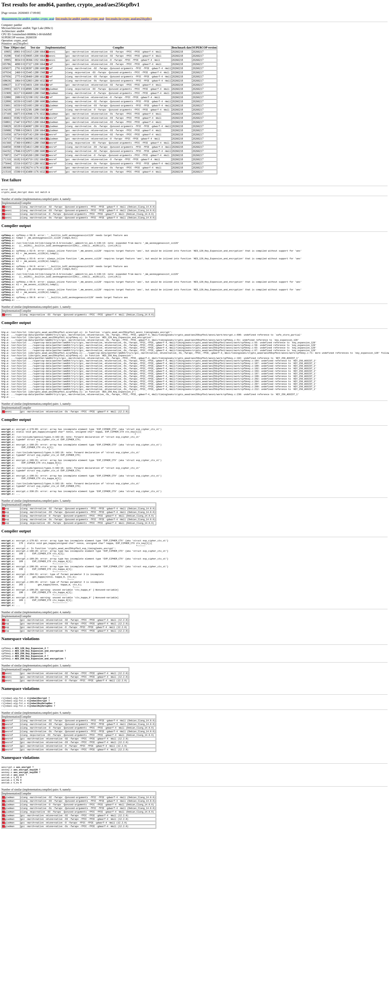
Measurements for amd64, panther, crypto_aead (28, 18)
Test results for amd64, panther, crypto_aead (79, 18)
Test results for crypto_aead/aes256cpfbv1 (128, 18)
